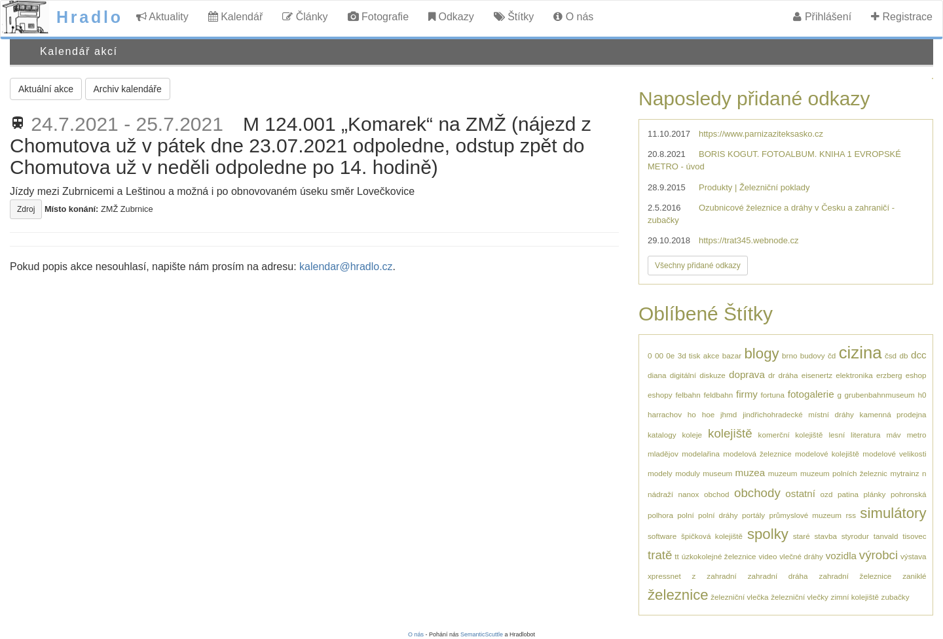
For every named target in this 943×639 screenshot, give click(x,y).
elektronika (854, 375)
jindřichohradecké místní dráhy (798, 414)
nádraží (660, 494)
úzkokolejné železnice (719, 556)
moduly (687, 473)
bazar (731, 355)
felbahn (687, 394)
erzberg (889, 375)
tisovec (914, 536)
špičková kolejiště (712, 536)
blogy (762, 353)
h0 (921, 394)
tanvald (886, 536)
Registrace (902, 16)
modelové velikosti (894, 453)
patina (848, 494)
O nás (573, 16)
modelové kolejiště (827, 453)
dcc (919, 354)
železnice (678, 595)
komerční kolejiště (790, 434)
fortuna (773, 394)
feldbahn (718, 394)
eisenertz (817, 375)
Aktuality (162, 16)
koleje (692, 434)
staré (801, 536)
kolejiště (730, 433)
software (662, 536)
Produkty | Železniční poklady (754, 187)
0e (670, 355)
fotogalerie (811, 394)
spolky (767, 534)
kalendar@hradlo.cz (346, 266)
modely (660, 473)
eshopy (660, 394)
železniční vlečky (799, 597)
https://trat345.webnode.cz (748, 240)
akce (711, 355)
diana (657, 375)
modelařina (701, 453)
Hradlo (89, 17)
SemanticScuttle (481, 634)
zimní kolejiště (855, 597)
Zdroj (26, 209)
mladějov (663, 453)
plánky (875, 494)
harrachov (665, 414)
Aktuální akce (45, 89)
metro (917, 434)
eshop (916, 375)
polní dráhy (718, 515)
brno (789, 355)
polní (685, 515)
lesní (836, 434)
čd (832, 355)
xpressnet (664, 576)
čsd (891, 355)
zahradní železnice (855, 576)
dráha (788, 375)
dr (771, 375)
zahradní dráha (778, 576)
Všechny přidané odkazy (698, 265)
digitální (683, 375)
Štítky (514, 16)
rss (850, 515)
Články (304, 16)
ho (692, 414)
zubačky (895, 597)
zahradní (721, 576)
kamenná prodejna (893, 414)
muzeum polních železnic (843, 473)
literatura (865, 434)
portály (753, 515)
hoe (708, 414)
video (767, 556)
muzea (750, 472)
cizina (860, 352)
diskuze (712, 375)
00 (659, 355)
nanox (688, 494)
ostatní (800, 493)
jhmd (728, 414)
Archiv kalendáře (128, 89)
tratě (660, 555)
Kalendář (235, 16)
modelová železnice (757, 453)
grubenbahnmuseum (880, 394)
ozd (827, 494)
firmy (747, 394)
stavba (825, 536)
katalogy (662, 434)
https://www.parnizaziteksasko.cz (761, 134)
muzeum (783, 473)
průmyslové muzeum (805, 515)
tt (677, 556)
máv (894, 434)
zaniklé (914, 576)
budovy (812, 355)
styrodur (855, 536)
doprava (747, 374)
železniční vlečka (739, 597)
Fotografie (378, 16)
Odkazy (451, 16)
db (904, 355)
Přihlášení (822, 16)
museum (717, 473)
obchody (757, 493)
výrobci (878, 555)
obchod (716, 494)
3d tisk (689, 355)
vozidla (841, 555)
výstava (913, 556)
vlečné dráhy (801, 556)
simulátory (893, 513)
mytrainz (904, 473)
